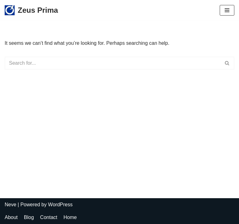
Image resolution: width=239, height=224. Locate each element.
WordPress (60, 204)
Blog (29, 217)
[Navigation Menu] (227, 10)
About (11, 217)
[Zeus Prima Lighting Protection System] (31, 10)
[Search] (112, 63)
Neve (10, 204)
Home (70, 217)
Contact (48, 217)
